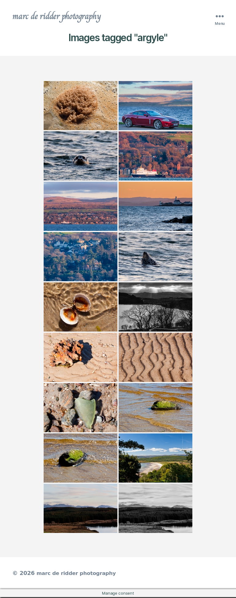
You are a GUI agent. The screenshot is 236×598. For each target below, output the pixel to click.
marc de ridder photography (60, 16)
